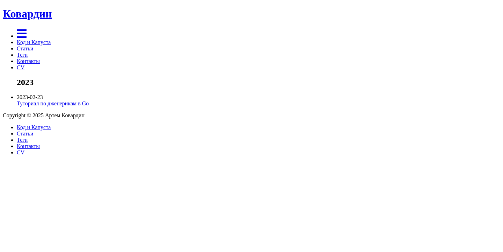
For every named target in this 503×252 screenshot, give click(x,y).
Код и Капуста (34, 42)
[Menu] (22, 36)
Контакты (28, 61)
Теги (22, 55)
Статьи (25, 48)
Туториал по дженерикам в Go (53, 103)
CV (20, 67)
